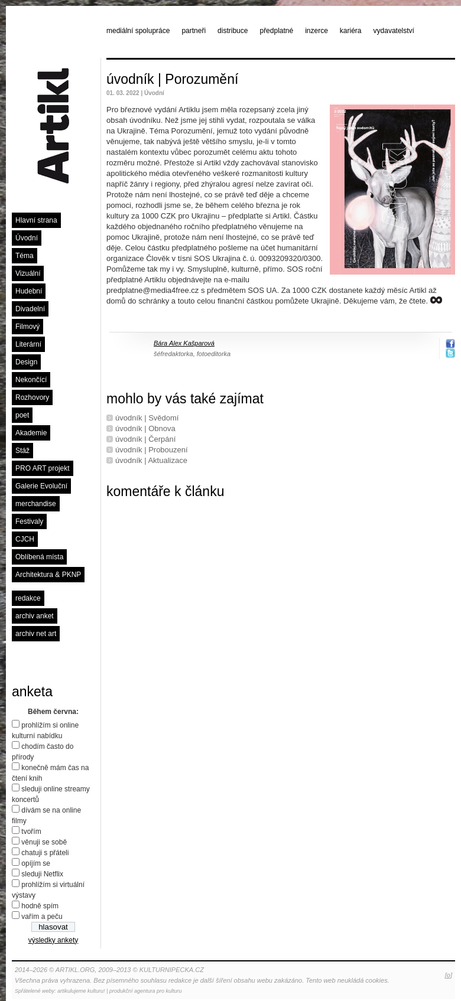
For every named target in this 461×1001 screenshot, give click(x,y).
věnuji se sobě (44, 842)
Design (26, 362)
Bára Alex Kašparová (184, 343)
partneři (193, 31)
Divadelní (30, 309)
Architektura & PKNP (48, 574)
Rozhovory (32, 397)
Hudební (28, 291)
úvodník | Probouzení (151, 449)
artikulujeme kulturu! (81, 991)
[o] (448, 975)
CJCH (24, 539)
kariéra (351, 31)
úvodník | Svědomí (146, 417)
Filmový (27, 326)
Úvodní (26, 238)
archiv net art (35, 634)
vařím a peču (41, 916)
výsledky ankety (53, 940)
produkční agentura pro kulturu (145, 991)
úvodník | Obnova (145, 428)
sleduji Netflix (42, 874)
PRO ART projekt (42, 468)
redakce (28, 598)
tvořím (31, 831)
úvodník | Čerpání (145, 439)
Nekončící (31, 380)
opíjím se (35, 863)
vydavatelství (394, 31)
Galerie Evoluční (41, 486)
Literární (28, 344)
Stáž (22, 450)
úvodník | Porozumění (172, 79)
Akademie (31, 433)
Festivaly (29, 521)
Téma (24, 256)
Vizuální (27, 273)
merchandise (35, 504)
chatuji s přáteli (45, 853)
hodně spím (40, 906)
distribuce (232, 31)
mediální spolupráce (138, 31)
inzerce (316, 31)
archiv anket (34, 616)
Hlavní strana (36, 220)
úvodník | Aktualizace (151, 460)
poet (22, 415)
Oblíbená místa (39, 557)
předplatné (276, 31)
